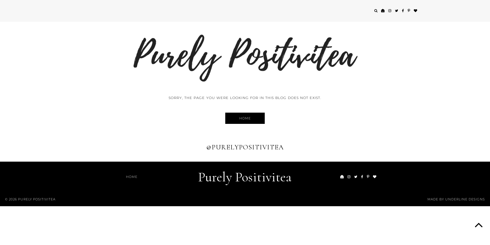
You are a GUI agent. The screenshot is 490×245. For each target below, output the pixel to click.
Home (245, 118)
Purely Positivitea (245, 177)
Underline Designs (465, 199)
